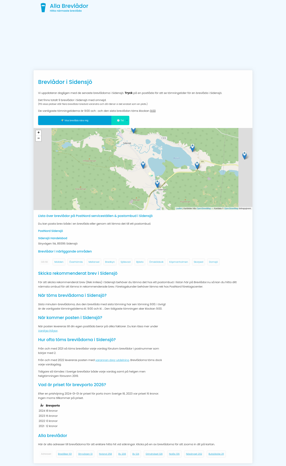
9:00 (153, 111)
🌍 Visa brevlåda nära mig (74, 120)
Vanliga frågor (48, 331)
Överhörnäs (76, 261)
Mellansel (94, 261)
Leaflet (179, 208)
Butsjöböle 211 (216, 453)
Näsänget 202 (194, 453)
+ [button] (38, 133)
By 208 (122, 453)
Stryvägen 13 (85, 453)
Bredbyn (110, 261)
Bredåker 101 (65, 453)
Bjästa (139, 261)
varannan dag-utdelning (112, 360)
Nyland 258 (105, 453)
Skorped (198, 261)
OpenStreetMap (204, 208)
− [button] (38, 138)
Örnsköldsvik (156, 261)
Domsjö (213, 261)
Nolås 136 (174, 453)
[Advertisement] (143, 42)
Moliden (58, 261)
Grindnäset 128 (154, 453)
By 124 (135, 453)
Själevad (125, 261)
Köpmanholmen (178, 261)
